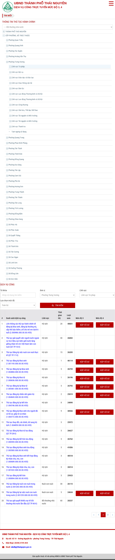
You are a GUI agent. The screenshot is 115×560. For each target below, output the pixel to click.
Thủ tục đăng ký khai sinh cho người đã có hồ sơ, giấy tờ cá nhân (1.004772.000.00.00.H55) (22, 414)
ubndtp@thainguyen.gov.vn (21, 547)
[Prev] (93, 514)
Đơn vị (42, 290)
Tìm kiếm (57, 305)
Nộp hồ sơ (84, 325)
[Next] (112, 514)
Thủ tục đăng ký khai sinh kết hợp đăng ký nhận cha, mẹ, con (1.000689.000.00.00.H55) (22, 459)
